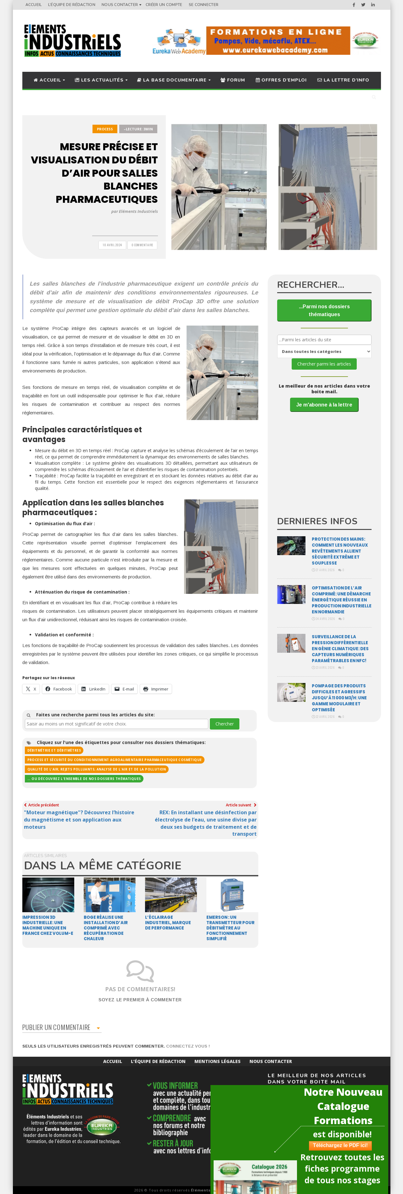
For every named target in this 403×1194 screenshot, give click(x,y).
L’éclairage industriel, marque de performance (168, 922)
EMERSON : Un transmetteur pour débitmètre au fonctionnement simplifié (230, 928)
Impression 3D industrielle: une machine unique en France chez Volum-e (47, 925)
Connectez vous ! (188, 1046)
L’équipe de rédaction (71, 4)
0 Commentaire (142, 244)
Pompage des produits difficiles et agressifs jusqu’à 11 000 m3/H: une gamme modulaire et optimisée (339, 698)
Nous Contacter (120, 4)
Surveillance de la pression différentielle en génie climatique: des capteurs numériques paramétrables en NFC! (340, 649)
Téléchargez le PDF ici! (332, 1145)
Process (105, 129)
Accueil (33, 4)
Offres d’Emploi (281, 80)
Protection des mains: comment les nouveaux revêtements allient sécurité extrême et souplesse (340, 551)
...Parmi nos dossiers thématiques (324, 310)
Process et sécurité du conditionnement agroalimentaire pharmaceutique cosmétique (114, 760)
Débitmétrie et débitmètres (54, 750)
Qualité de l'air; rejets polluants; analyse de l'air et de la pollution (96, 769)
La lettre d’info (343, 80)
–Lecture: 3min (138, 129)
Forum (233, 80)
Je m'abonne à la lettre (324, 404)
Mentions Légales (217, 1061)
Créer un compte (164, 4)
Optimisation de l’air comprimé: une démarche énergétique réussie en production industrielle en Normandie (342, 600)
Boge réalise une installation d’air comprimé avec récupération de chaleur (106, 928)
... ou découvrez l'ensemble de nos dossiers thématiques (84, 778)
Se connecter (204, 4)
